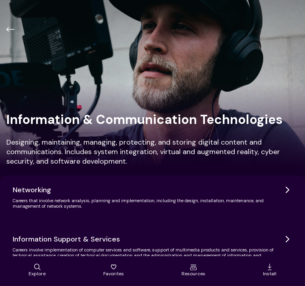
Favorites (113, 270)
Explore (37, 270)
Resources (193, 270)
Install (269, 270)
